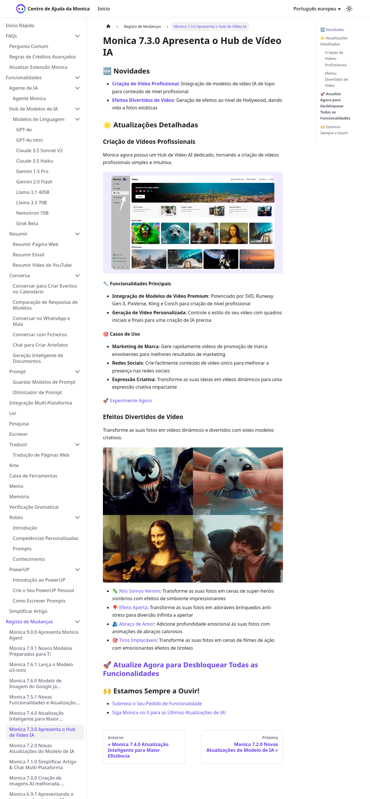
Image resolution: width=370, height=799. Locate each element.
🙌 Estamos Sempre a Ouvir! (334, 129)
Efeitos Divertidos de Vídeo (143, 100)
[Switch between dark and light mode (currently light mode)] (349, 8)
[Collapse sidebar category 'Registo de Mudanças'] (77, 621)
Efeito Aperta (133, 607)
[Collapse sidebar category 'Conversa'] (77, 275)
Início (104, 8)
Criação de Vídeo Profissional (145, 83)
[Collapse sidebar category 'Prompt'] (77, 371)
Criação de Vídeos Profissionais (336, 58)
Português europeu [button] (314, 8)
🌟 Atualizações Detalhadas (333, 41)
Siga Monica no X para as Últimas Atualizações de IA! (169, 712)
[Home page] (108, 26)
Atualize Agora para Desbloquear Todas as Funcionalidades (180, 669)
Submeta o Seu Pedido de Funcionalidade (157, 703)
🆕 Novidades (332, 29)
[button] (43, 36)
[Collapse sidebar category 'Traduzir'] (77, 444)
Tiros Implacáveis (138, 640)
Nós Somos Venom (139, 591)
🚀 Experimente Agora (127, 400)
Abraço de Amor (136, 624)
